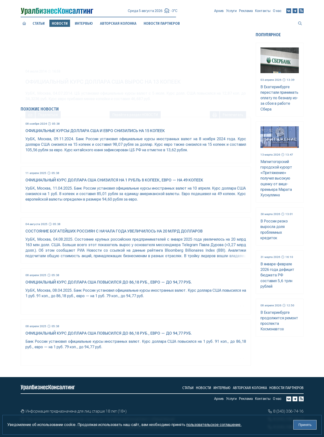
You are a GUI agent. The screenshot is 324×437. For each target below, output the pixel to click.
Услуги (231, 13)
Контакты (263, 12)
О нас (277, 11)
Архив (219, 13)
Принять (305, 425)
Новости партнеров (286, 387)
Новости (203, 387)
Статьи (38, 23)
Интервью (221, 387)
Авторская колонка (250, 387)
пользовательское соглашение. (214, 424)
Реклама (246, 12)
